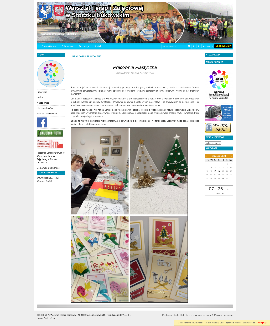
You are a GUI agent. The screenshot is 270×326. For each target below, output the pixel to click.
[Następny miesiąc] (231, 156)
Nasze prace (43, 103)
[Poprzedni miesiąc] (206, 156)
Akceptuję (262, 323)
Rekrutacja (84, 46)
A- (194, 46)
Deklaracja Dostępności (48, 168)
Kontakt (98, 46)
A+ (199, 46)
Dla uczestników (45, 108)
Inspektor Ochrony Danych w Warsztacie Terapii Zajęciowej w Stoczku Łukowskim (50, 157)
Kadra (40, 97)
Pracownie (42, 92)
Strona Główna (49, 46)
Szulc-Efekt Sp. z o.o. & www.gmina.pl (192, 315)
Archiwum (208, 46)
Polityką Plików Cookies (245, 323)
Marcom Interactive (223, 315)
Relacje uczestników (47, 113)
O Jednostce (68, 46)
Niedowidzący (223, 46)
